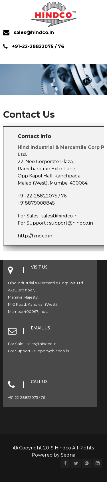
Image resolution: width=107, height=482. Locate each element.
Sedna (68, 455)
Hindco (63, 448)
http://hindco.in (35, 236)
